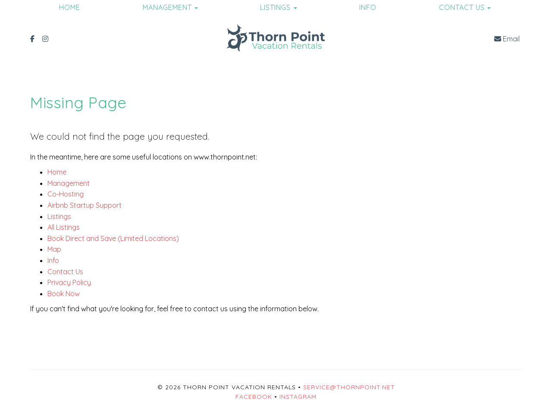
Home (69, 7)
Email (507, 38)
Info (367, 7)
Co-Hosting (65, 194)
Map (54, 249)
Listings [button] (278, 7)
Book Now (63, 293)
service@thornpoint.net (349, 387)
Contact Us (462, 7)
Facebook (253, 396)
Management (167, 7)
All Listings (63, 227)
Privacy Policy (69, 282)
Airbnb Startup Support (84, 205)
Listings (59, 216)
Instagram (298, 396)
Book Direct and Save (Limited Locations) (113, 238)
